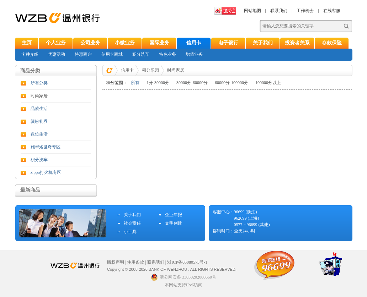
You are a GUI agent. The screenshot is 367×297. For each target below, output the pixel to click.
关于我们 (263, 42)
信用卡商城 (112, 54)
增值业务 (194, 54)
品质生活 (39, 108)
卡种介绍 (29, 54)
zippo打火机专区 (46, 172)
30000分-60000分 (192, 82)
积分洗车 (140, 54)
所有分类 (39, 83)
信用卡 (193, 42)
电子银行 (228, 42)
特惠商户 (83, 54)
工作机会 (305, 10)
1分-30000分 (158, 82)
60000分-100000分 (231, 82)
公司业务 (90, 42)
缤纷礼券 (39, 121)
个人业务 (56, 42)
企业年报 (173, 214)
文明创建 (173, 223)
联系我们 (278, 10)
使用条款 (135, 262)
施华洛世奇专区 (45, 146)
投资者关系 (297, 42)
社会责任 (132, 223)
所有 (135, 82)
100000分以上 (268, 82)
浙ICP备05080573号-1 (187, 262)
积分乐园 (150, 70)
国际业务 (159, 42)
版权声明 (115, 262)
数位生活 (39, 134)
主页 (27, 42)
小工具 (130, 231)
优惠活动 (56, 54)
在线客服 (331, 10)
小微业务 (125, 42)
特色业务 (167, 54)
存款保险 (332, 42)
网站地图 (252, 10)
